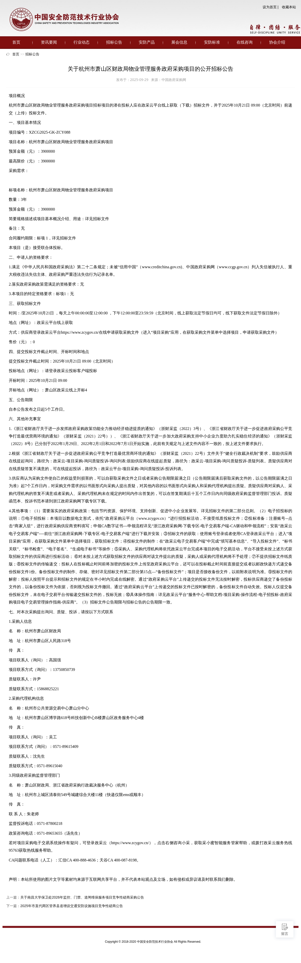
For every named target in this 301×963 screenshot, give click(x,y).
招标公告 (114, 42)
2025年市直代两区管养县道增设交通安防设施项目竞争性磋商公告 (71, 906)
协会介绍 (277, 42)
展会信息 (179, 42)
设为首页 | (271, 7)
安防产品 (147, 42)
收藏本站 (289, 7)
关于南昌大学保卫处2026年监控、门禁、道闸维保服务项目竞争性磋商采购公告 (82, 897)
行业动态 (81, 42)
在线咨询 (245, 42)
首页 (16, 42)
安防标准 (212, 42)
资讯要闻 (49, 42)
